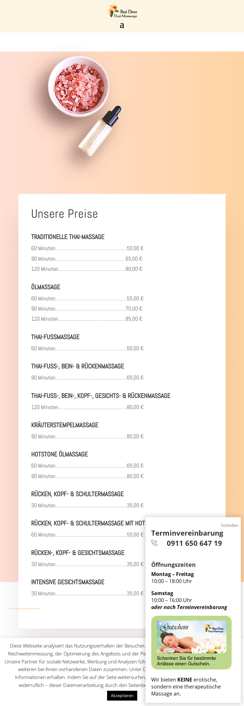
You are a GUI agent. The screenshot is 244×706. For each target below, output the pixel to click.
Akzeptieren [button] (122, 695)
